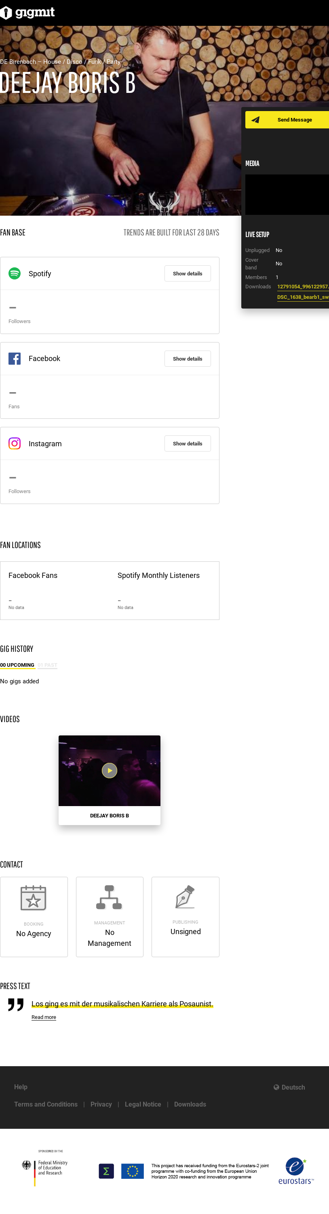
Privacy (101, 1104)
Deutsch (293, 1087)
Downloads (190, 1104)
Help (20, 1087)
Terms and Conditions (46, 1104)
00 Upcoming (18, 665)
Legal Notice (143, 1104)
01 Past (47, 665)
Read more (44, 1017)
